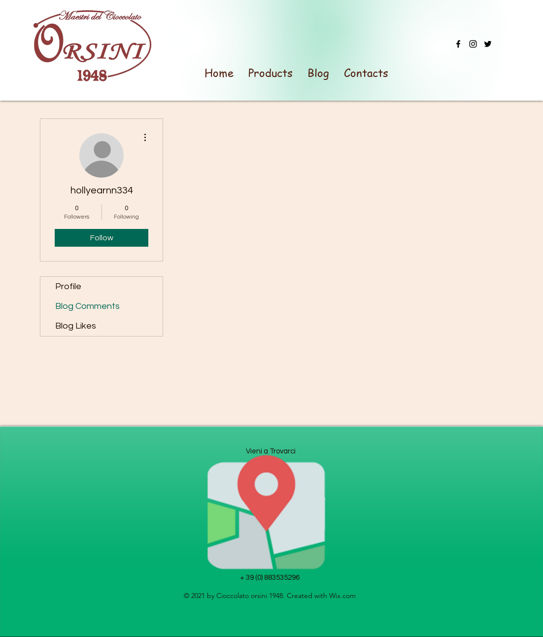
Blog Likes (75, 326)
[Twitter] (488, 44)
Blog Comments (87, 306)
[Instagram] (473, 44)
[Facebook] (458, 44)
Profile (68, 286)
